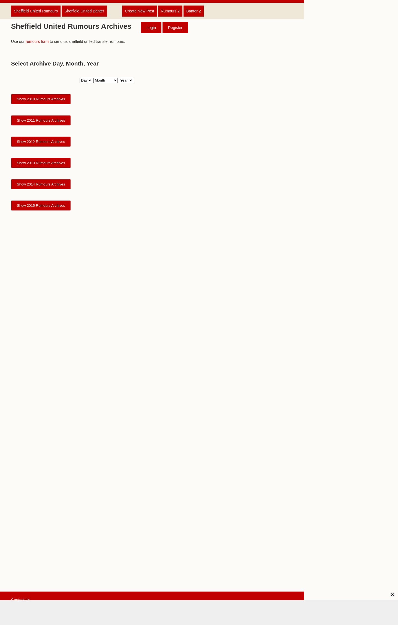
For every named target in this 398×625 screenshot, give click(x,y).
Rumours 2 (170, 11)
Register (175, 27)
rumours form (37, 41)
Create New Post (139, 11)
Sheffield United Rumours (36, 11)
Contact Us (20, 600)
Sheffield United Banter (84, 11)
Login (151, 27)
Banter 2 (193, 11)
